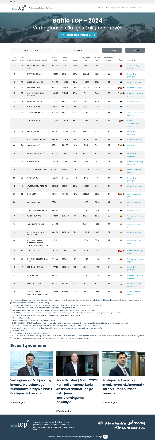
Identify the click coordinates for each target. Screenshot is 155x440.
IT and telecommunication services (134, 123)
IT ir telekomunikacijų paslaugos (135, 94)
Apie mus (125, 8)
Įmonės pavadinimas (37, 60)
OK (105, 436)
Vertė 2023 (65, 59)
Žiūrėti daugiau (17, 402)
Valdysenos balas (109, 59)
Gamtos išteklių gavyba (133, 67)
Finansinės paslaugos (134, 82)
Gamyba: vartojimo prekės (134, 241)
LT (11, 1)
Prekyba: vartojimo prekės (134, 171)
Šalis (121, 60)
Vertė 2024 (55, 59)
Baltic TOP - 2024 (31, 50)
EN (14, 1)
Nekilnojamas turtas (134, 139)
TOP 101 (112, 50)
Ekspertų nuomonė (113, 8)
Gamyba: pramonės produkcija (134, 225)
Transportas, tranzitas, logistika (135, 114)
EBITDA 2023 (97, 59)
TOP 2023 (22, 59)
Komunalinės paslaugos (131, 75)
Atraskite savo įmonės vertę (77, 35)
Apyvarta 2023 (85, 59)
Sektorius (77, 50)
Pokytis (75, 60)
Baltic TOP (101, 8)
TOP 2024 (14, 59)
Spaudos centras (136, 8)
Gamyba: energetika (134, 101)
